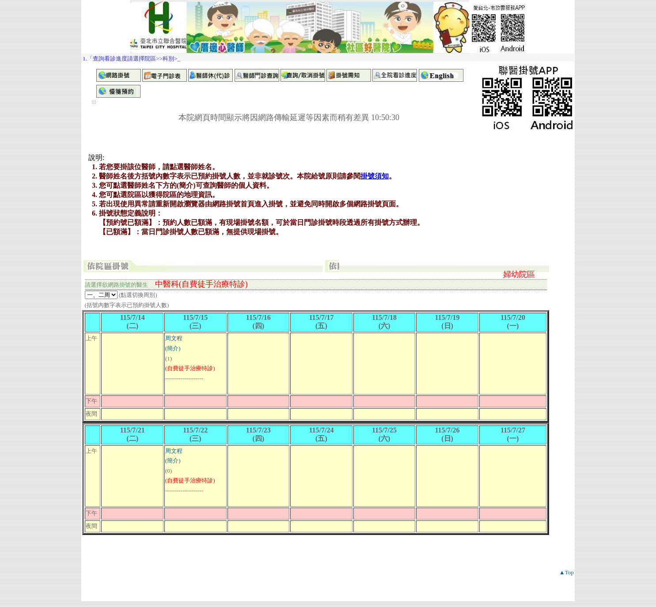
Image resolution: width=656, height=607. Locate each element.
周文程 (173, 338)
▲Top (566, 572)
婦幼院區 (519, 274)
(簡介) (173, 348)
